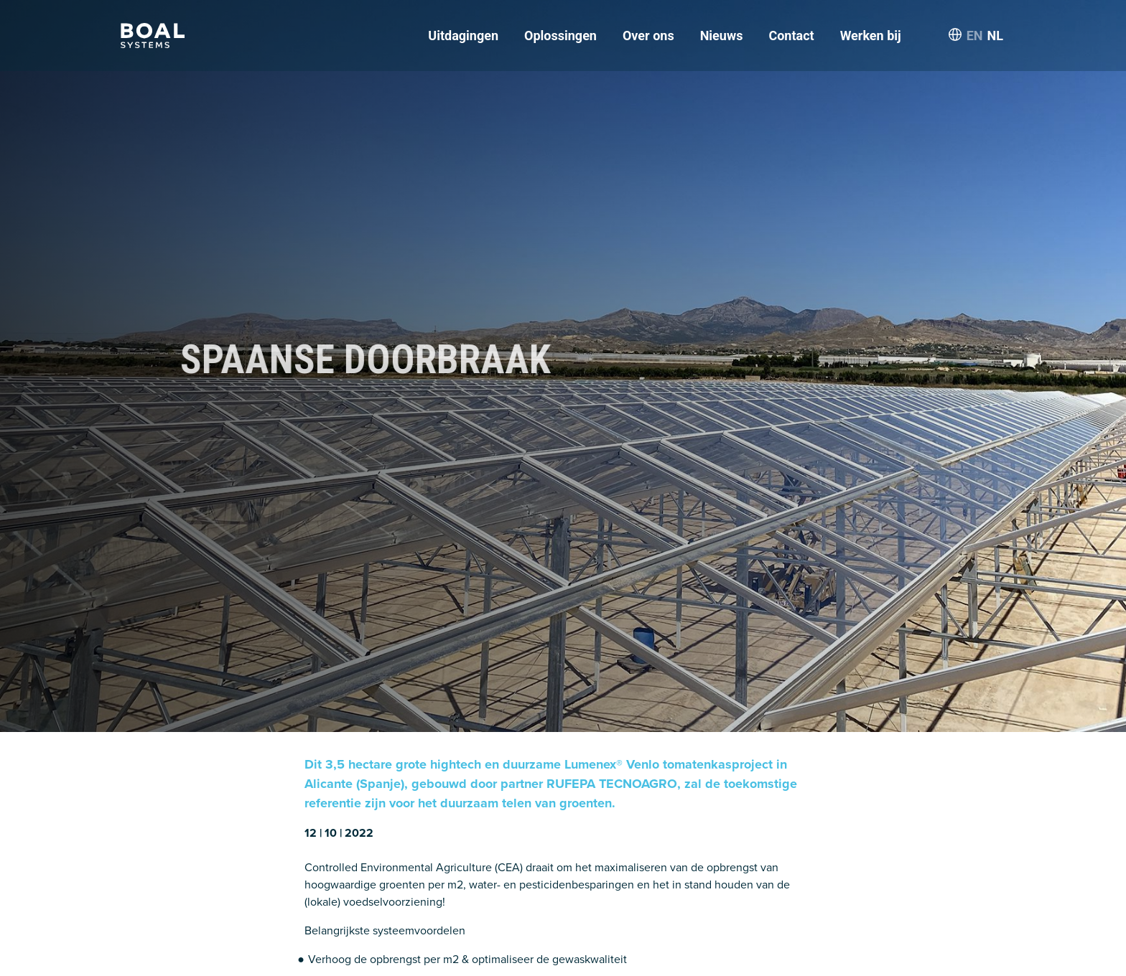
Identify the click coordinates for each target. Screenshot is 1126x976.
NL (995, 35)
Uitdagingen (463, 35)
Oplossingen (560, 35)
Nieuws (721, 35)
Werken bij (870, 35)
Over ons (648, 35)
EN (975, 35)
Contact (791, 35)
